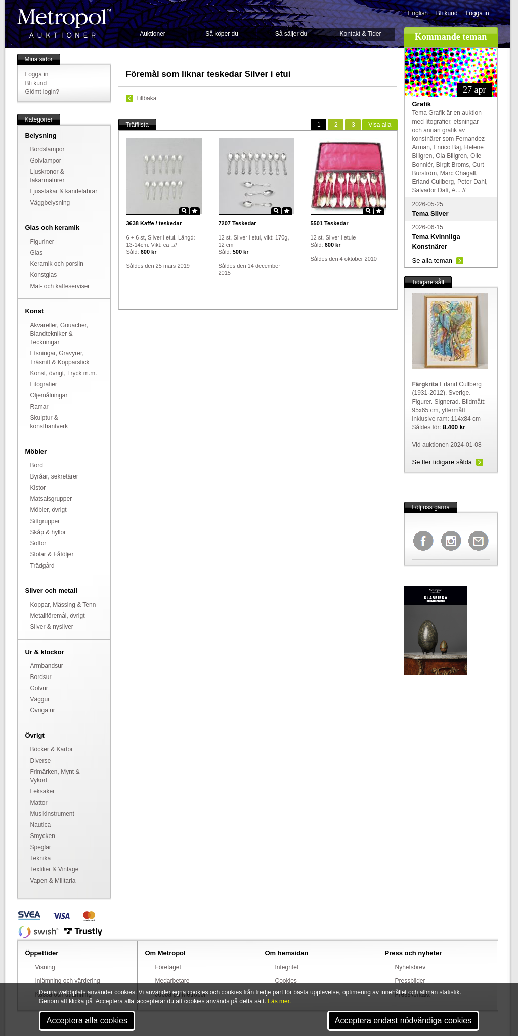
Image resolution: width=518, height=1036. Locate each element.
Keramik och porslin (56, 263)
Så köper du (221, 33)
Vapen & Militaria (53, 880)
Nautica (40, 824)
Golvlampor (45, 160)
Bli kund (447, 13)
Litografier (43, 384)
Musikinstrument (52, 813)
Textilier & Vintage (54, 869)
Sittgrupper (45, 521)
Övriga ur (42, 710)
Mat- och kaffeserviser (60, 286)
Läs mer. (279, 1001)
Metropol (64, 23)
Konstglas (43, 274)
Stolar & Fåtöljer (52, 554)
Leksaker (42, 791)
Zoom (184, 210)
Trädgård (42, 565)
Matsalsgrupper (51, 498)
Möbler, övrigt (48, 509)
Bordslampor (47, 149)
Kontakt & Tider (360, 33)
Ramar (39, 406)
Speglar (40, 847)
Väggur (40, 699)
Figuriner (42, 241)
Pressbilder (410, 980)
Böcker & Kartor (51, 749)
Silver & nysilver (51, 626)
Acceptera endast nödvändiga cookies (403, 1020)
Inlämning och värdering (67, 980)
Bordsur (41, 677)
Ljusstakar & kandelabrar (64, 191)
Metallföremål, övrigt (57, 615)
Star (195, 210)
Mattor (39, 802)
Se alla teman (432, 260)
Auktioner (152, 33)
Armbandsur (46, 665)
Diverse (40, 760)
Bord (36, 465)
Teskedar (237, 223)
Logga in (477, 13)
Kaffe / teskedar (154, 223)
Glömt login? (42, 91)
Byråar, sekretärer (54, 476)
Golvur (39, 688)
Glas (36, 252)
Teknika (40, 858)
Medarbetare (172, 980)
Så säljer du (291, 33)
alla (379, 124)
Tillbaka (146, 98)
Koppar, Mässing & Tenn (63, 604)
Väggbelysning (50, 202)
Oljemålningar (49, 395)
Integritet (287, 967)
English (418, 13)
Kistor (38, 487)
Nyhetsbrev (410, 967)
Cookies (286, 980)
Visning (45, 967)
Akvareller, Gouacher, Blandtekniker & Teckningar (59, 334)
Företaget (168, 967)
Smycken (42, 836)
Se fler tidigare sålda (442, 462)
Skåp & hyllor (48, 532)
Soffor (38, 543)
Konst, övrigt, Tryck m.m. (63, 373)
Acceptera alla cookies (87, 1020)
